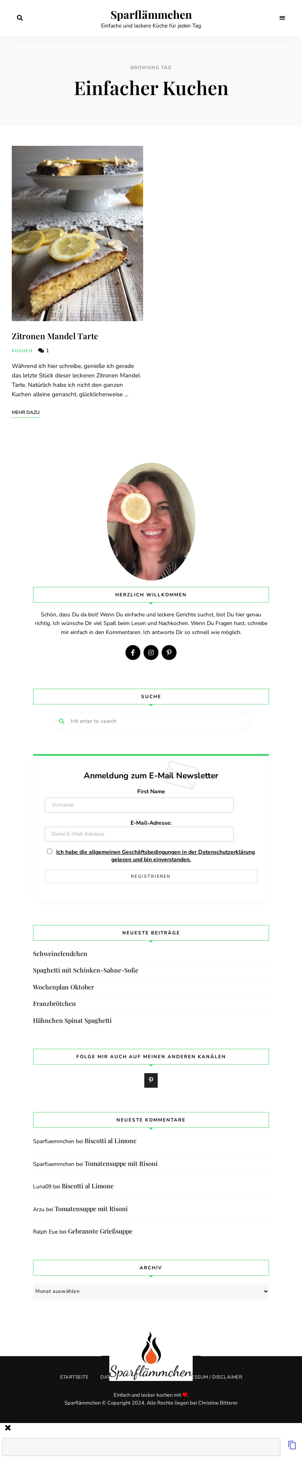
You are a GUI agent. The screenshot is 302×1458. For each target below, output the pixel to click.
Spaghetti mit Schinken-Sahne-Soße (85, 970)
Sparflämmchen (151, 14)
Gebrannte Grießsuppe (100, 1231)
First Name (151, 791)
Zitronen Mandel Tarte (55, 335)
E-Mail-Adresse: (139, 830)
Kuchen (22, 351)
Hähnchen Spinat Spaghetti (72, 1020)
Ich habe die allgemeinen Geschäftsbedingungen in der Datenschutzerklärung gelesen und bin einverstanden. (155, 855)
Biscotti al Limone (110, 1140)
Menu (282, 18)
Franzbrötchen (54, 1003)
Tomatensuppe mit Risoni (121, 1163)
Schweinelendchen (60, 953)
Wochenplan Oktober (63, 987)
